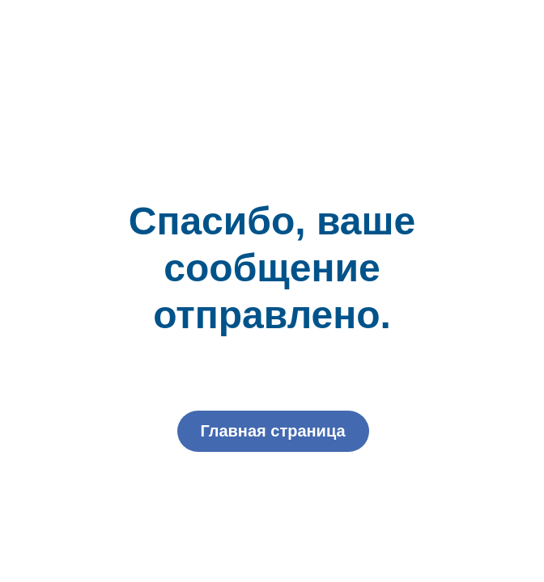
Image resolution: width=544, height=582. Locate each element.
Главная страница (272, 431)
